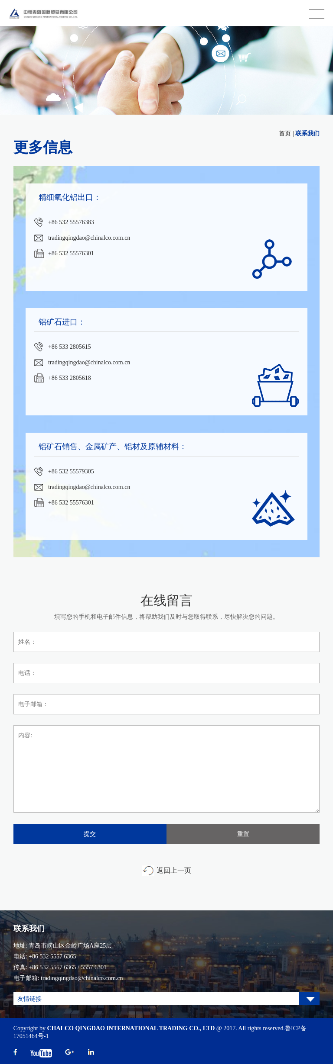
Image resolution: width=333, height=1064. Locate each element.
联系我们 (307, 133)
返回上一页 (174, 870)
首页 (285, 133)
